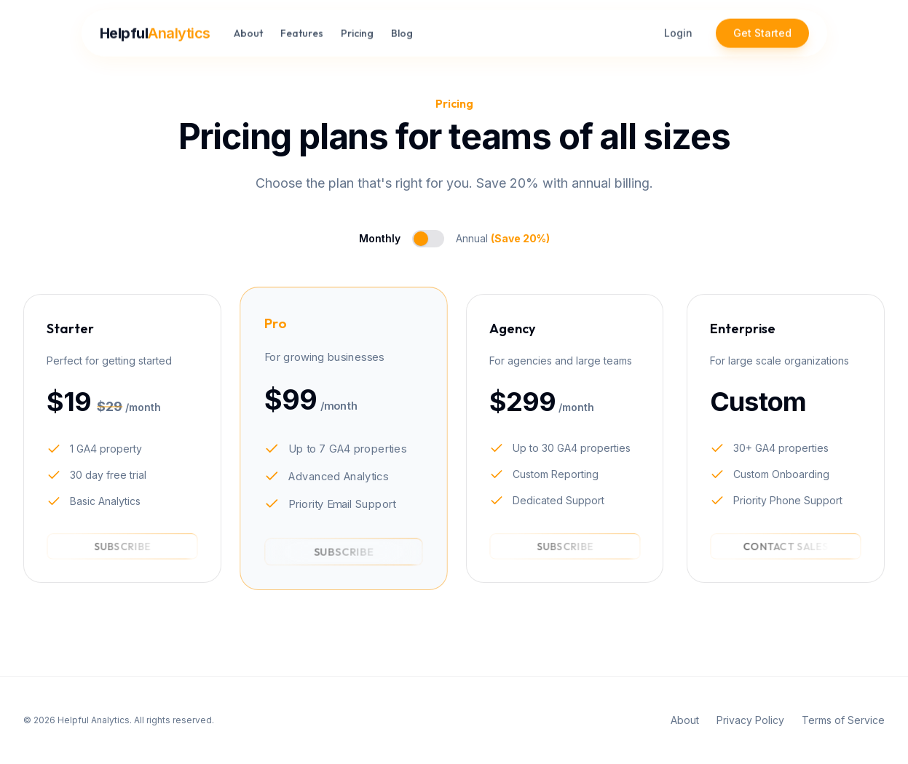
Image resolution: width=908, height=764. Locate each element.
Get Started (762, 28)
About (248, 28)
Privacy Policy (750, 720)
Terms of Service (843, 720)
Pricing (357, 28)
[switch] (428, 238)
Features (301, 28)
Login (678, 28)
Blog (402, 28)
